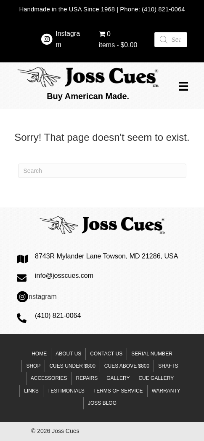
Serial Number (151, 354)
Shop (33, 366)
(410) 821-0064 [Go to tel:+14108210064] (58, 315)
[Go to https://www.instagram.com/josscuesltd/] (46, 40)
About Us (68, 354)
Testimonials (66, 391)
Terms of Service (118, 391)
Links (31, 391)
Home (39, 354)
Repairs (87, 378)
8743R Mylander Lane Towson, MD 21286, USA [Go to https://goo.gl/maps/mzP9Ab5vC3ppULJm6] (106, 256)
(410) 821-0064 (163, 9)
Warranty (166, 391)
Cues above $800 (126, 366)
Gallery (118, 378)
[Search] (102, 171)
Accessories (49, 378)
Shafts (168, 366)
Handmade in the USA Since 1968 (67, 9)
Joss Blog (102, 403)
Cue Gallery (156, 378)
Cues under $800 (72, 366)
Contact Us (106, 354)
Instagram (42, 296)
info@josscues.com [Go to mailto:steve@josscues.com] (64, 275)
